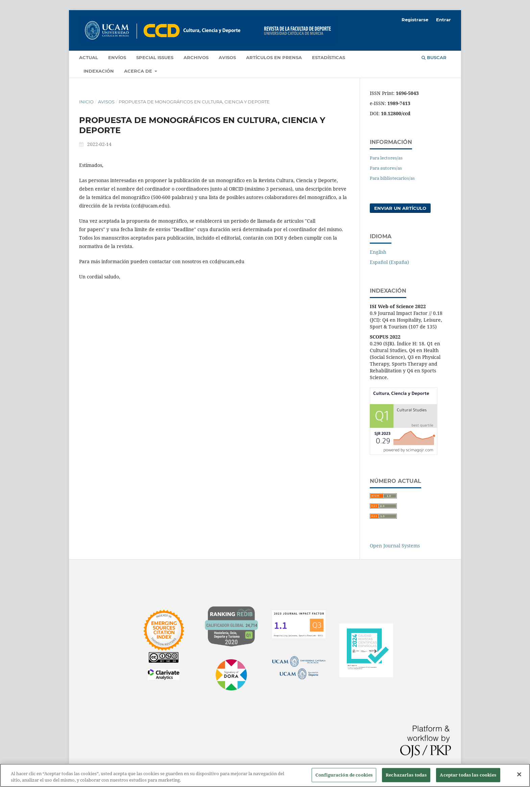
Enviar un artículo (400, 208)
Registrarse (415, 19)
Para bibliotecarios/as (392, 178)
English (378, 252)
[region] (265, 775)
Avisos (227, 57)
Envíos (117, 57)
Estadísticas (328, 57)
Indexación (98, 71)
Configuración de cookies (343, 775)
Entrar (443, 19)
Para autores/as (386, 168)
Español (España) (389, 262)
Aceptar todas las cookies (468, 775)
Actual (88, 57)
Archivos (196, 57)
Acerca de (138, 71)
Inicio (86, 101)
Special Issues (154, 57)
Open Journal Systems (395, 545)
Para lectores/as (386, 158)
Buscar (434, 57)
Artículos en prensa (274, 57)
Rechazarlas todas (406, 775)
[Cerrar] (519, 774)
